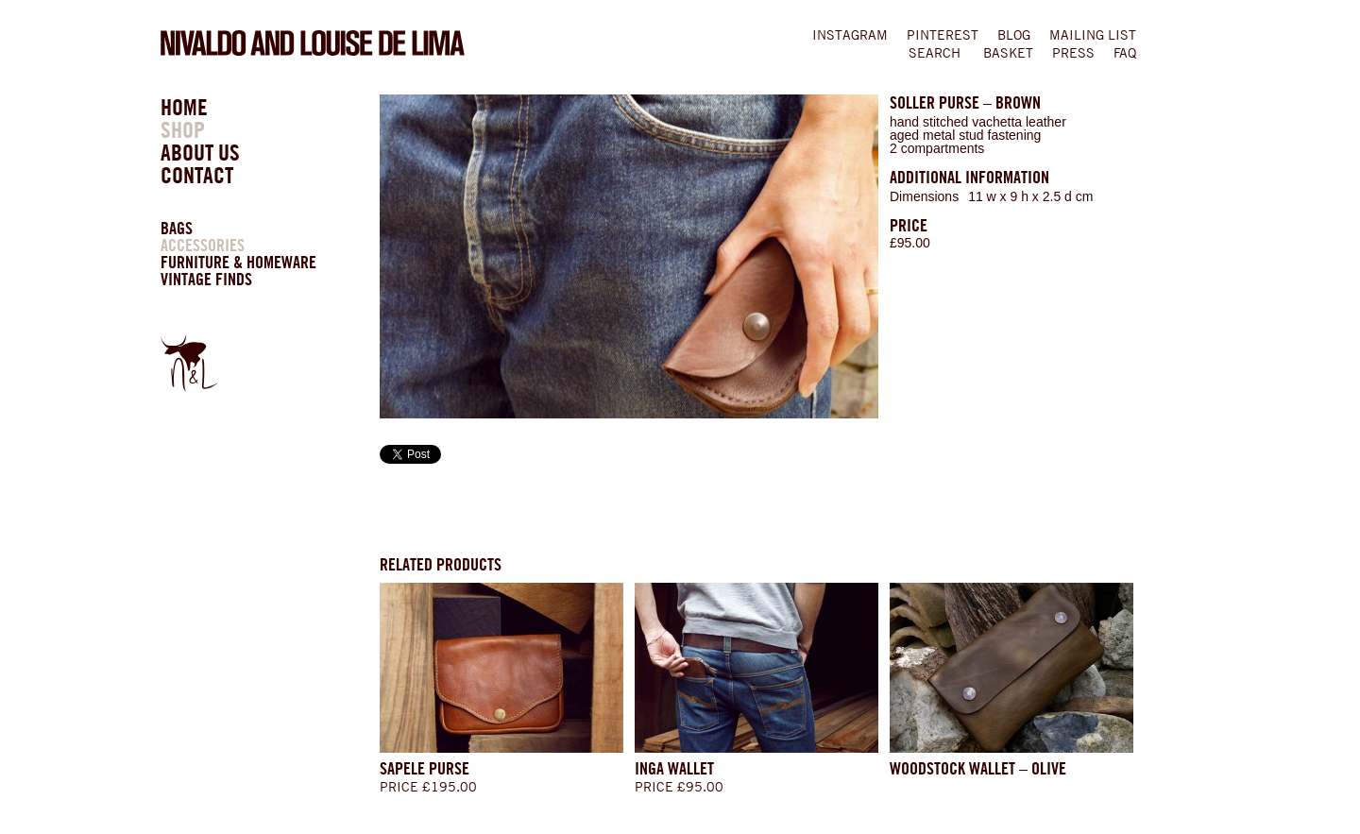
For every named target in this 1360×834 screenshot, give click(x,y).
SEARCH (934, 52)
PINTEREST (942, 35)
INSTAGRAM (850, 35)
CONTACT (197, 175)
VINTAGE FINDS (206, 279)
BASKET (1008, 52)
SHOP (183, 130)
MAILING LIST (1092, 35)
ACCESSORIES (203, 245)
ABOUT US (200, 152)
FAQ (1125, 52)
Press (1073, 52)
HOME (184, 107)
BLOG (1013, 35)
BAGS (177, 228)
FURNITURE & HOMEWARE (238, 262)
